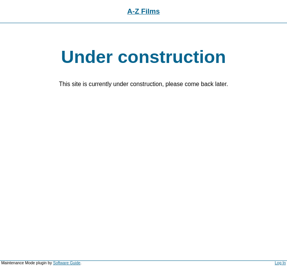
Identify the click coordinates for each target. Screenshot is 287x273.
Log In (280, 263)
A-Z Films (143, 11)
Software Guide (66, 263)
